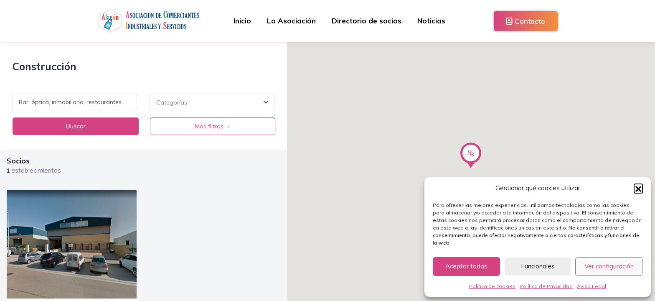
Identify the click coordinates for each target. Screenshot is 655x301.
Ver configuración (609, 266)
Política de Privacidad (546, 286)
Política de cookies (492, 286)
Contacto (525, 21)
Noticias (433, 20)
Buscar (75, 126)
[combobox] (212, 102)
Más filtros (209, 126)
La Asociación (291, 20)
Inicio (241, 20)
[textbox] (212, 102)
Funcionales (538, 266)
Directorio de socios (367, 20)
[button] (638, 188)
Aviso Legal (591, 286)
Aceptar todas (466, 266)
